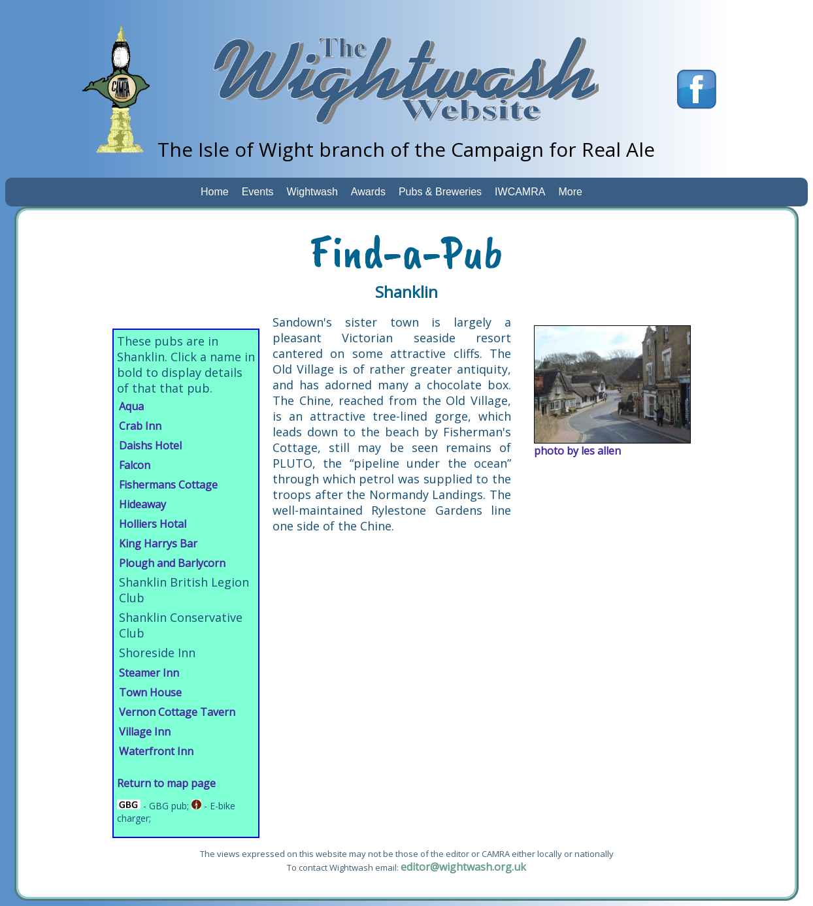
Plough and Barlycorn (172, 563)
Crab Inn (140, 426)
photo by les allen (577, 451)
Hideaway (142, 504)
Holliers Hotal (152, 524)
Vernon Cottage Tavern (177, 712)
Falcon (134, 465)
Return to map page (166, 783)
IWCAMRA (520, 191)
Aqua (131, 406)
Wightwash (312, 191)
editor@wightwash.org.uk (463, 867)
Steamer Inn (149, 673)
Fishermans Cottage (168, 484)
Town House (150, 692)
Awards (368, 191)
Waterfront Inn (156, 751)
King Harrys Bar (158, 543)
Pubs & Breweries (440, 191)
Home (215, 191)
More (570, 191)
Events (258, 191)
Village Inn (145, 731)
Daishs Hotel (150, 445)
